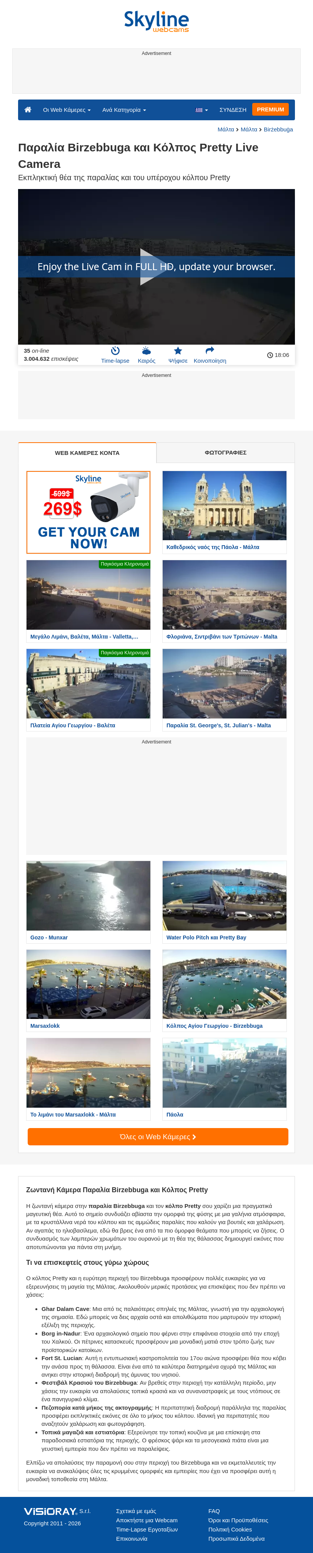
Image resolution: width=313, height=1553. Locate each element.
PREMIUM (270, 109)
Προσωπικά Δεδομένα (236, 1538)
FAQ (214, 1511)
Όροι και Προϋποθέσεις (238, 1520)
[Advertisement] (155, 76)
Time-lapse (115, 355)
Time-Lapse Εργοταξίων (147, 1529)
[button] (201, 109)
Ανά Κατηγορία (124, 109)
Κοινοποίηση (210, 355)
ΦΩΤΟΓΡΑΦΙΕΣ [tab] (226, 452)
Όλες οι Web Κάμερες (158, 1137)
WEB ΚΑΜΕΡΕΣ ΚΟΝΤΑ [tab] (87, 453)
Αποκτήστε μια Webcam (147, 1520)
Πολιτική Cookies (230, 1529)
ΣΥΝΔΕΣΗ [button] (233, 109)
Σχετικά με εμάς (136, 1511)
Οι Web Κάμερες (67, 109)
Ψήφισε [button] (178, 355)
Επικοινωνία (131, 1538)
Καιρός (146, 355)
